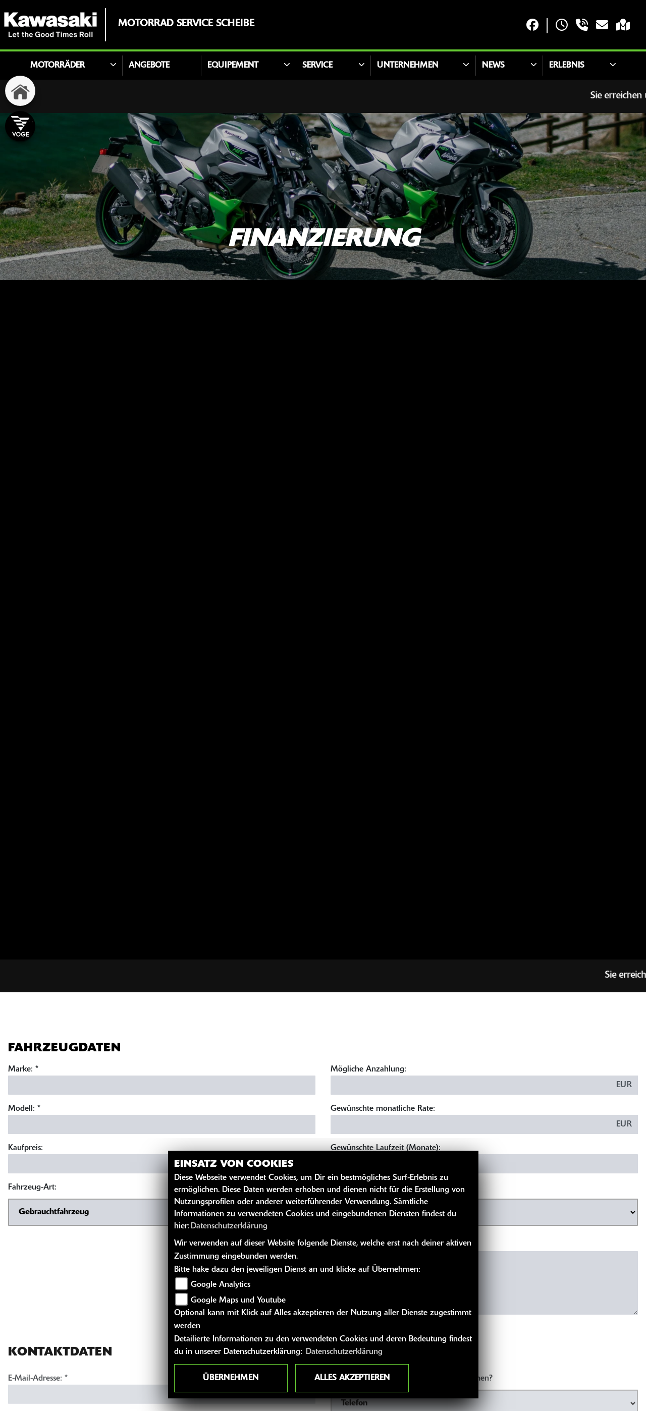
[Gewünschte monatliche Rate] (471, 1124)
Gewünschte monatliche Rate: (383, 1109)
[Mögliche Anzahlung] (471, 1085)
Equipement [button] (232, 66)
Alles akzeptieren (352, 1378)
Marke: (20, 1069)
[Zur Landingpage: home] (20, 91)
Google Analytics (220, 1285)
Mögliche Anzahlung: (368, 1069)
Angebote (149, 66)
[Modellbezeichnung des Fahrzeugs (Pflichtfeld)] (161, 1124)
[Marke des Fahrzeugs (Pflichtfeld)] (161, 1085)
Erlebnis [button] (566, 66)
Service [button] (317, 66)
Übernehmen (230, 1378)
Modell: (21, 1109)
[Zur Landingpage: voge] (20, 126)
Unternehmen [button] (407, 66)
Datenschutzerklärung (229, 1226)
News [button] (493, 66)
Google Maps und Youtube (238, 1300)
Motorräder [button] (57, 66)
